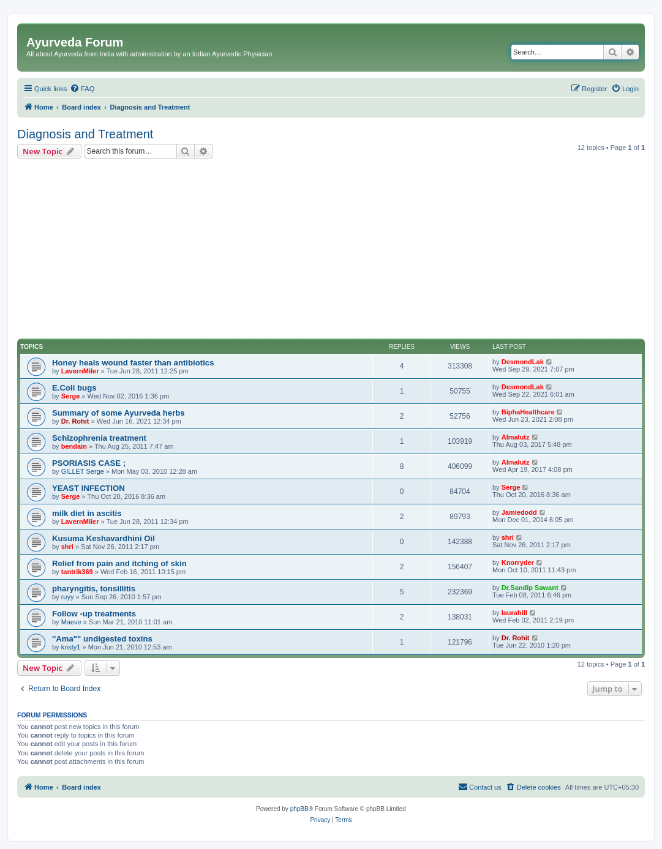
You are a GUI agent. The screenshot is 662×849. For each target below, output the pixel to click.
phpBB (299, 809)
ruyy (67, 596)
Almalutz (516, 437)
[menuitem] (82, 88)
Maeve (71, 622)
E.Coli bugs (74, 387)
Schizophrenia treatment (99, 438)
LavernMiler (80, 371)
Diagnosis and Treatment (85, 134)
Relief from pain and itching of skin (119, 563)
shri (67, 546)
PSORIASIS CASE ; (89, 463)
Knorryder (518, 562)
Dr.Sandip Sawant (530, 587)
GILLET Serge (82, 471)
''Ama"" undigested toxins (102, 638)
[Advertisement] (331, 250)
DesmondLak (523, 361)
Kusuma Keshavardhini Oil (103, 538)
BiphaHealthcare (528, 412)
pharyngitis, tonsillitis (93, 588)
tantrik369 (77, 571)
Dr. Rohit (75, 421)
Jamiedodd (519, 512)
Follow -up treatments (94, 613)
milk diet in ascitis (87, 513)
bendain (74, 446)
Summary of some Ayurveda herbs (118, 412)
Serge (70, 396)
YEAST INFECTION (88, 488)
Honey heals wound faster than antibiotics (133, 362)
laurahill (514, 612)
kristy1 (71, 647)
